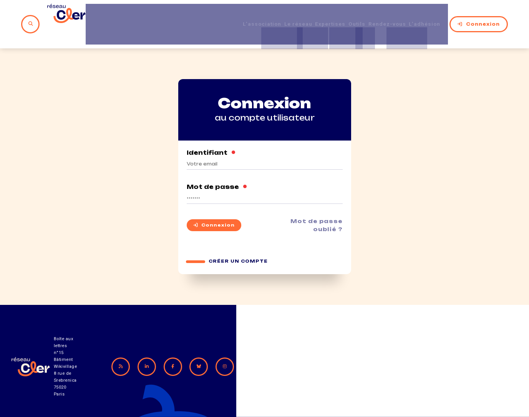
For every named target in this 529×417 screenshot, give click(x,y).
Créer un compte (239, 245)
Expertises (320, 15)
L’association (239, 15)
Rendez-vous (388, 15)
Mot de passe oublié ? (314, 207)
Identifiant (211, 134)
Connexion (485, 15)
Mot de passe (217, 169)
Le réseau (282, 15)
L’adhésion (432, 15)
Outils (352, 15)
